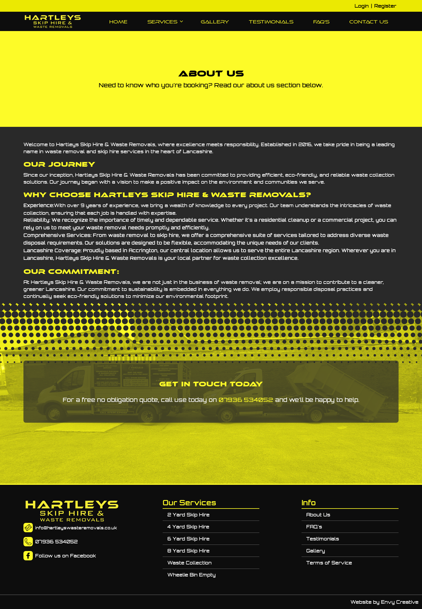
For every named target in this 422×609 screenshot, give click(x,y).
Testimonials (271, 22)
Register (385, 6)
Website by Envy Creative (384, 602)
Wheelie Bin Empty (191, 575)
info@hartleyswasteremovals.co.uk (76, 527)
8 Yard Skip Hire (188, 551)
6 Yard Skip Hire (188, 539)
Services (164, 21)
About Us (318, 515)
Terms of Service (329, 563)
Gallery (215, 22)
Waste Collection (189, 563)
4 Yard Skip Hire (188, 527)
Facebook (83, 556)
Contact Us (368, 22)
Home (118, 22)
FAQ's (321, 22)
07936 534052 (246, 399)
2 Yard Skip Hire (188, 515)
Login (362, 6)
